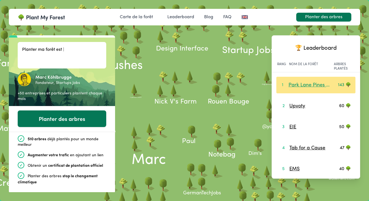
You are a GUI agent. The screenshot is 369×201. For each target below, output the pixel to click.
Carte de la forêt (136, 17)
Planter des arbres (323, 17)
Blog (208, 17)
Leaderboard (180, 17)
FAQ (227, 17)
